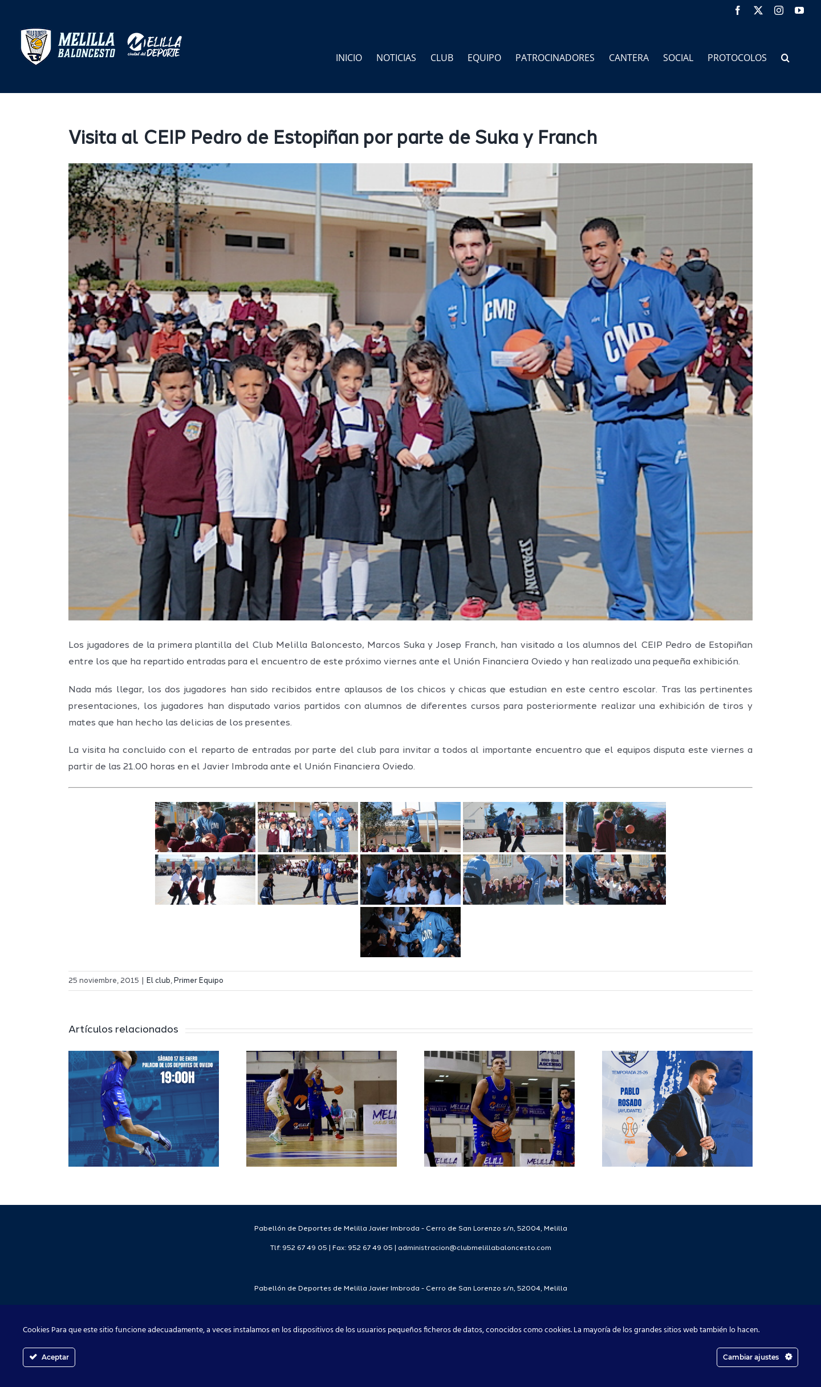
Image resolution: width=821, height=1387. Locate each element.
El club (158, 981)
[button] (785, 56)
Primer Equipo (198, 981)
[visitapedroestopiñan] (410, 391)
